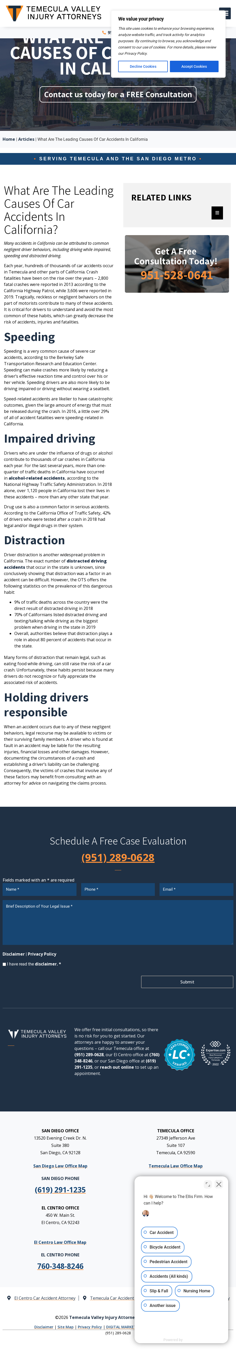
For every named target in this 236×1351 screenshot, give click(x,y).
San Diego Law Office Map (60, 1166)
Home (9, 139)
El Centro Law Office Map (60, 1242)
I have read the (34, 964)
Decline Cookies (143, 66)
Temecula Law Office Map (176, 1166)
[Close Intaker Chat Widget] (219, 1184)
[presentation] (42, 982)
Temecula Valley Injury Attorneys (104, 1317)
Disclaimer (14, 954)
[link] (60, 1266)
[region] (168, 44)
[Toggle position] (208, 1184)
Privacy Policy (42, 954)
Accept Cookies (194, 66)
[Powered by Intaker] (192, 1340)
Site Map (66, 1326)
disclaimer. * (48, 964)
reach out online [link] (117, 1067)
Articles (26, 139)
